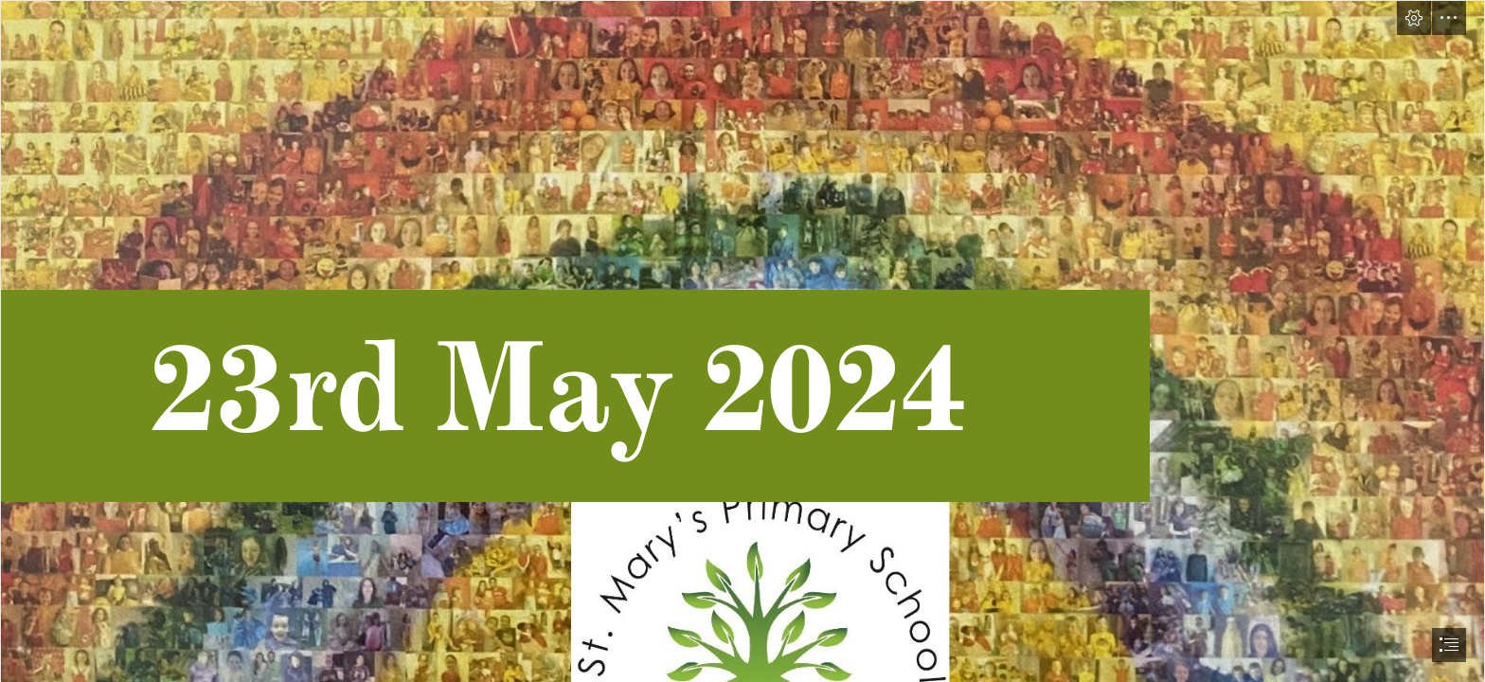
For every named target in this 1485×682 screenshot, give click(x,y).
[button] (1414, 18)
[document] (742, 341)
